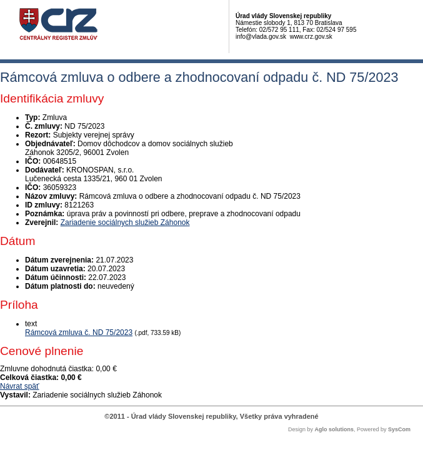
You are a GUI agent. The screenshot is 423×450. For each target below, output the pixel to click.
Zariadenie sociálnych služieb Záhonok (125, 222)
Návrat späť (19, 386)
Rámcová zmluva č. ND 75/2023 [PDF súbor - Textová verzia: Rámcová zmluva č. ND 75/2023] (78, 332)
